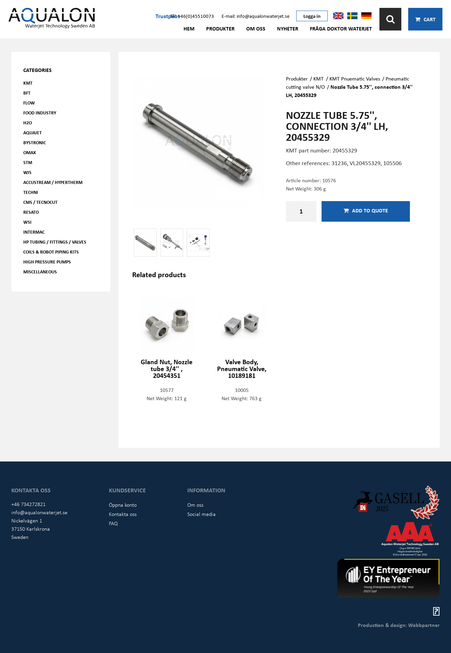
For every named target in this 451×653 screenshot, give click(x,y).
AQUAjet (32, 132)
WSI (27, 222)
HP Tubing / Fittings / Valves (54, 241)
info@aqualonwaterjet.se (39, 512)
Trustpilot (167, 16)
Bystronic (34, 142)
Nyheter (287, 28)
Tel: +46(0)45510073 (192, 15)
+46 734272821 (28, 504)
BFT (26, 92)
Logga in (312, 15)
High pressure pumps (47, 261)
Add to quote (365, 210)
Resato (31, 212)
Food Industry (39, 112)
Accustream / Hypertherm (53, 182)
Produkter (220, 28)
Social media (201, 514)
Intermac (34, 232)
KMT (28, 82)
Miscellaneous (40, 271)
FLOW (29, 102)
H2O (27, 122)
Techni (30, 192)
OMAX (29, 152)
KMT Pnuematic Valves (354, 78)
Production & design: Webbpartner (399, 625)
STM (27, 162)
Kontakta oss (123, 514)
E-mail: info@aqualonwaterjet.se (255, 15)
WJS (27, 172)
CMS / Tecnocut (40, 202)
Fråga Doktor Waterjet (341, 28)
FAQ (113, 523)
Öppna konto (123, 504)
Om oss (255, 28)
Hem (189, 28)
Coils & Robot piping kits (51, 251)
